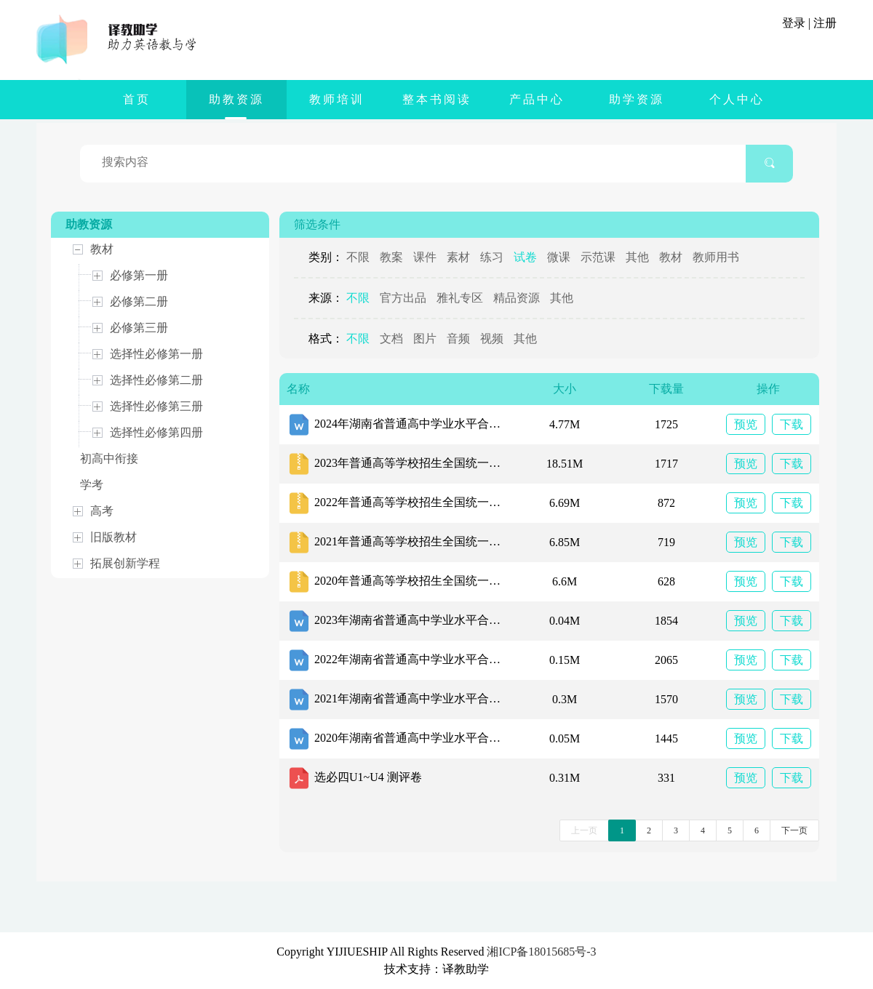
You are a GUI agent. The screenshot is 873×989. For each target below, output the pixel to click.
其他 (637, 257)
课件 (424, 257)
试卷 (525, 257)
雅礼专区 (459, 298)
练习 (491, 257)
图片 (424, 338)
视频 (491, 338)
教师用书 (716, 257)
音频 (458, 338)
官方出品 (403, 298)
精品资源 (516, 298)
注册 (825, 23)
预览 (745, 424)
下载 (791, 424)
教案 (391, 257)
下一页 (794, 830)
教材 (670, 257)
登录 (793, 23)
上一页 (584, 830)
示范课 (598, 257)
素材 (458, 257)
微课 (558, 257)
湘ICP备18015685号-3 (541, 951)
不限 (358, 257)
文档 (391, 338)
